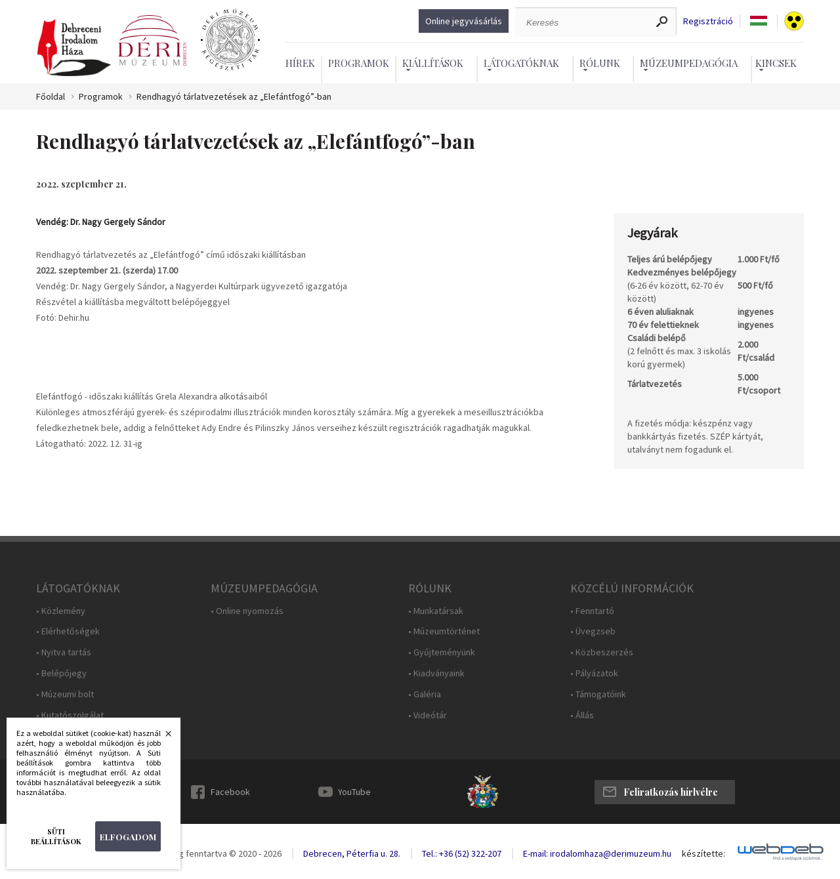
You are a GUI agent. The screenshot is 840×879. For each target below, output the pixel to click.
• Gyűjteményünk (441, 652)
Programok (358, 63)
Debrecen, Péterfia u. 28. (351, 853)
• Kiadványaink (436, 673)
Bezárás (161, 737)
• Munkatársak (435, 611)
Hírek (300, 63)
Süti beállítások (56, 836)
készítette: (703, 853)
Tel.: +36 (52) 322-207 (461, 853)
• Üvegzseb (593, 631)
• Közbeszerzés (601, 652)
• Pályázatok (594, 673)
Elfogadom (128, 836)
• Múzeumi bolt (65, 694)
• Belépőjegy (61, 673)
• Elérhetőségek (68, 631)
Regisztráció (708, 21)
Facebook (230, 792)
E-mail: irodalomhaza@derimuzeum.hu (597, 853)
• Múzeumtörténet (444, 631)
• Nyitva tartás (63, 652)
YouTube (354, 792)
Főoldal (50, 96)
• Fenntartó (592, 611)
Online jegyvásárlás (463, 21)
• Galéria (424, 694)
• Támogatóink (598, 694)
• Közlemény (60, 611)
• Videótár (427, 715)
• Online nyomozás (247, 611)
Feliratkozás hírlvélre (670, 792)
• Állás (582, 715)
